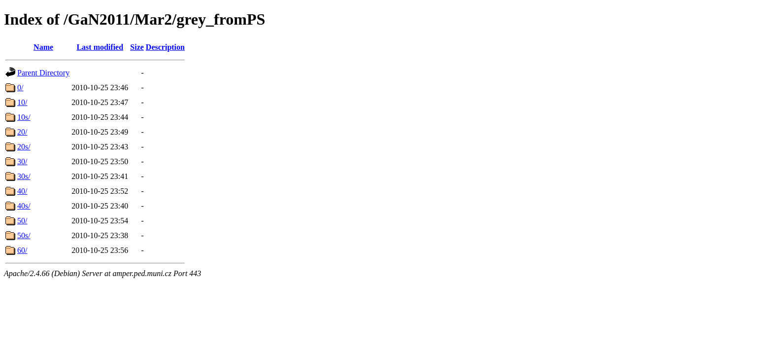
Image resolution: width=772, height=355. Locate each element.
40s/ (24, 206)
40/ (22, 191)
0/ (20, 87)
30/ (22, 161)
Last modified (99, 47)
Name (43, 47)
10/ (22, 102)
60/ (22, 250)
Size (137, 47)
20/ (22, 132)
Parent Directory (43, 73)
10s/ (24, 117)
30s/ (24, 176)
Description (165, 47)
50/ (22, 220)
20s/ (24, 146)
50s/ (24, 235)
